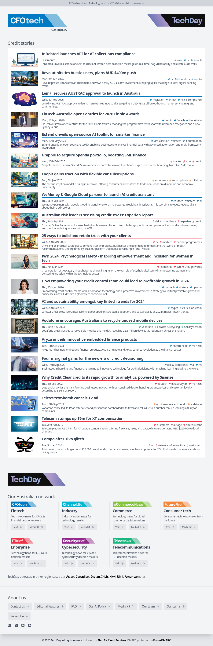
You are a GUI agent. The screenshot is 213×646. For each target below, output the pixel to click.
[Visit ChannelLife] (68, 527)
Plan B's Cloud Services (112, 640)
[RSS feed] (29, 625)
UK (119, 577)
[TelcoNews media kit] (138, 563)
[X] (16, 625)
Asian (70, 577)
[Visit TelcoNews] (119, 563)
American (132, 577)
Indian (95, 577)
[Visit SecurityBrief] (68, 563)
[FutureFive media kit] (188, 527)
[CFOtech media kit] (36, 527)
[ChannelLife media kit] (87, 527)
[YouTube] (22, 625)
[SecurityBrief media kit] (87, 563)
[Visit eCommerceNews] (119, 527)
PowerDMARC (162, 640)
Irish (104, 577)
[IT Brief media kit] (36, 563)
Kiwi (112, 577)
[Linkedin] (9, 625)
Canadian (82, 577)
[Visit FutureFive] (170, 527)
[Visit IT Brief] (18, 563)
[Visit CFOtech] (18, 527)
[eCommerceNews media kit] (138, 527)
